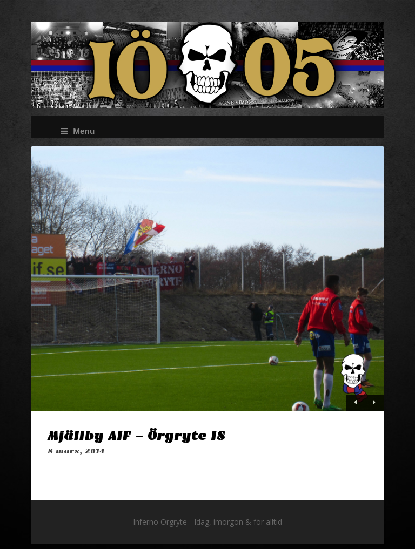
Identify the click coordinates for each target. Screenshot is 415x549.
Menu (78, 130)
